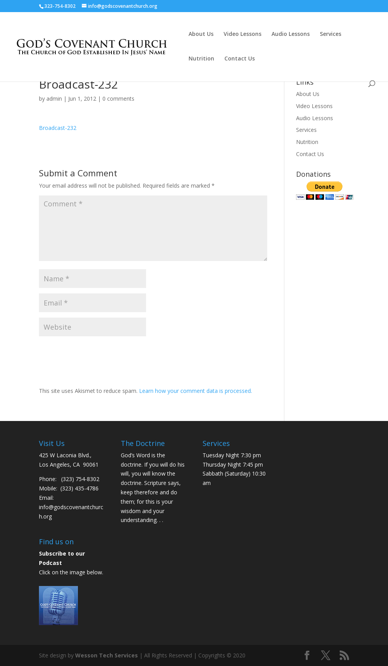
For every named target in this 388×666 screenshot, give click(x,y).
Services (330, 34)
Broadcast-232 (57, 127)
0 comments (118, 98)
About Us (201, 34)
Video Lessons (242, 34)
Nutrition (201, 59)
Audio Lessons (291, 34)
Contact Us (239, 59)
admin (54, 98)
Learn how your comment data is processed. (195, 390)
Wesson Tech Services (106, 655)
